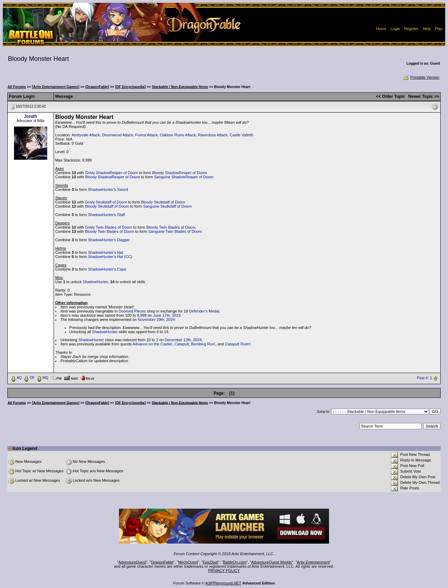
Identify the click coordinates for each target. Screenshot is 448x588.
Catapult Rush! (238, 344)
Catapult (182, 344)
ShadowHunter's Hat (105, 252)
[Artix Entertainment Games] (55, 87)
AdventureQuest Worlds (271, 562)
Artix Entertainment (313, 562)
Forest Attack (146, 135)
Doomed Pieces (132, 311)
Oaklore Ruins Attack (178, 135)
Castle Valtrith (241, 135)
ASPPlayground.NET (223, 583)
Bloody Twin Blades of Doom (170, 227)
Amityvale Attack (86, 135)
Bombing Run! (203, 344)
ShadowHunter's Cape (107, 269)
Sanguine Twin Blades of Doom (175, 231)
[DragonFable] (97, 87)
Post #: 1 (424, 378)
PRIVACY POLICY (224, 570)
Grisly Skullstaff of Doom (106, 202)
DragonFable (162, 562)
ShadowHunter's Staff (106, 215)
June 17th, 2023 (167, 315)
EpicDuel (210, 562)
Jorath (30, 116)
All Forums (17, 87)
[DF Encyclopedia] (130, 87)
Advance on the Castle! (153, 344)
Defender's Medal (204, 311)
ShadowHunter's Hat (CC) (110, 256)
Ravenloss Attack (212, 135)
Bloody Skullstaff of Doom (163, 202)
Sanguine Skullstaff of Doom (167, 206)
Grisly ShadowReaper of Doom (111, 173)
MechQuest (188, 562)
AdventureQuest (132, 562)
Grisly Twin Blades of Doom (108, 227)
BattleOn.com (234, 562)
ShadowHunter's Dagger (109, 240)
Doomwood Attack (117, 135)
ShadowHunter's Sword (108, 189)
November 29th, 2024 (156, 319)
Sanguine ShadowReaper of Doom (184, 177)
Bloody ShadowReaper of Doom (179, 173)
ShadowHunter (95, 282)
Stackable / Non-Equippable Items (180, 87)
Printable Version (420, 77)
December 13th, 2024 (183, 340)
